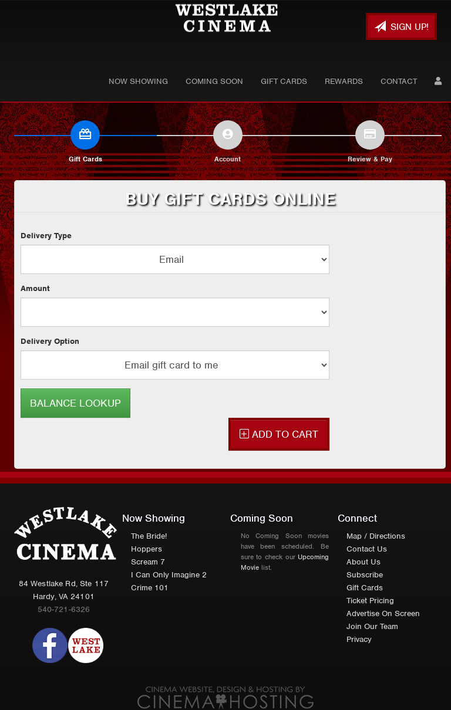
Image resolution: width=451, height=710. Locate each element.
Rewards (344, 81)
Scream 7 (148, 562)
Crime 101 (150, 588)
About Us (363, 562)
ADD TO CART (279, 434)
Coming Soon (214, 81)
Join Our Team (372, 626)
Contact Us (366, 549)
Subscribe (364, 575)
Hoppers (146, 549)
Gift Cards (284, 81)
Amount (35, 288)
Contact (399, 81)
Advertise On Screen (383, 613)
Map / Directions (375, 536)
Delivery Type (46, 236)
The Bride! (149, 536)
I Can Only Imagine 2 (169, 575)
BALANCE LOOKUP (75, 403)
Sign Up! (401, 27)
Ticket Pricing (370, 601)
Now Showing (138, 81)
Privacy (359, 639)
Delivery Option (50, 341)
